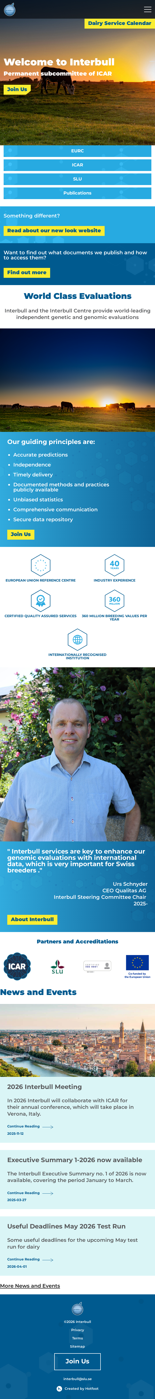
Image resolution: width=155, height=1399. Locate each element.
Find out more (26, 273)
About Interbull (32, 920)
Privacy (77, 1330)
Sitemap (77, 1346)
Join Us (17, 89)
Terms (77, 1338)
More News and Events (30, 1286)
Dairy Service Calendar (119, 23)
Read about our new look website (54, 231)
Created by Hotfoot (77, 1389)
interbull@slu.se (77, 1379)
